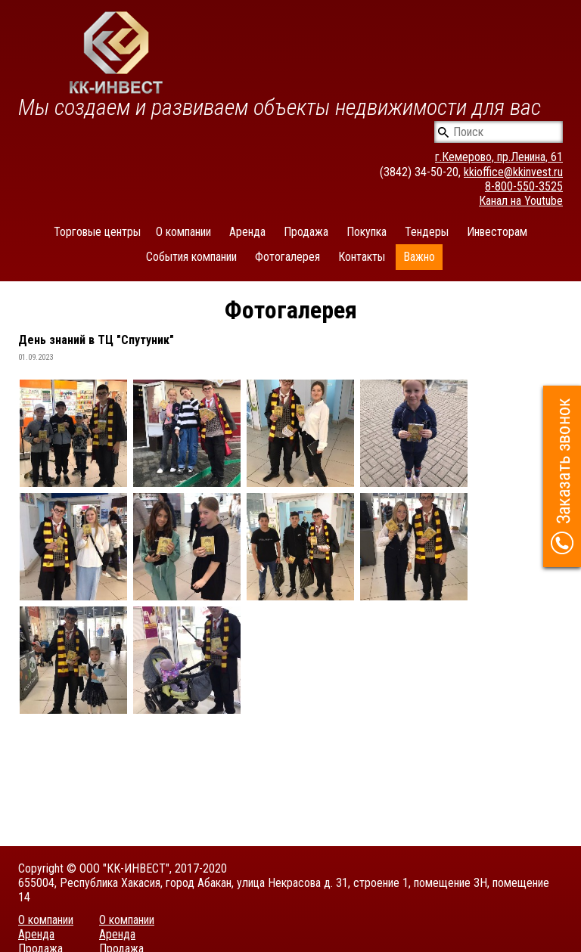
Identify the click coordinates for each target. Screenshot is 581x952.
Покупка (366, 232)
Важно (419, 257)
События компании (191, 257)
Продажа (306, 232)
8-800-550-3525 (524, 186)
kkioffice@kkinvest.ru (513, 172)
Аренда (247, 232)
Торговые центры (97, 232)
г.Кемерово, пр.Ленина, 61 (499, 157)
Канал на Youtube (521, 201)
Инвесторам (497, 232)
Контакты (361, 257)
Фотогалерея (287, 257)
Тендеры (427, 232)
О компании (183, 232)
